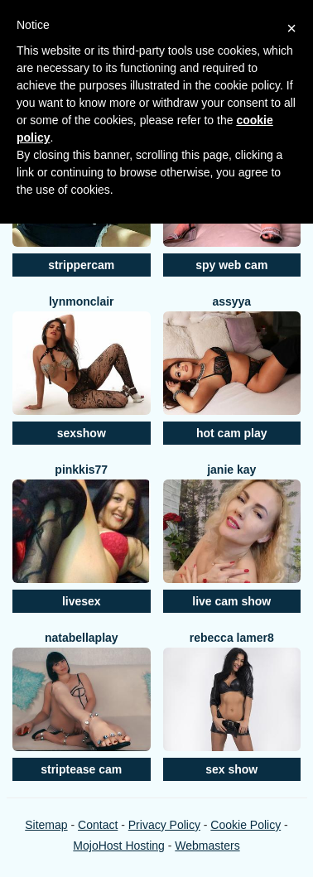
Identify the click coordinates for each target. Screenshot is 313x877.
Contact (98, 824)
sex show (231, 769)
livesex (81, 601)
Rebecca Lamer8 (232, 637)
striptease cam (81, 769)
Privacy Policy (164, 824)
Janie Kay (231, 469)
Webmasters (207, 845)
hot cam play (231, 433)
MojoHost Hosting (119, 845)
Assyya (231, 301)
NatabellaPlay (81, 637)
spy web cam (231, 265)
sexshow (81, 433)
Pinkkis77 (81, 469)
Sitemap (46, 824)
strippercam (81, 265)
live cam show (231, 601)
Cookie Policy (245, 824)
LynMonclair (81, 301)
